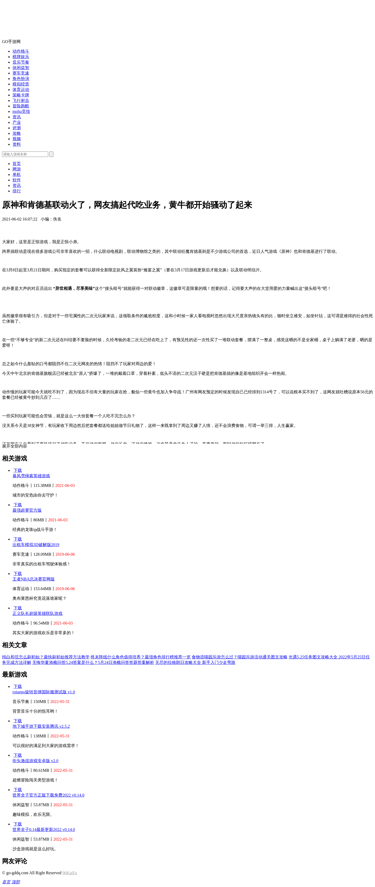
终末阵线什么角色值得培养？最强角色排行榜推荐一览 (141, 657)
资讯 (16, 117)
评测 (16, 128)
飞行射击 (20, 100)
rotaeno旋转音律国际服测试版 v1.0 (43, 692)
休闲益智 (20, 67)
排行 (16, 191)
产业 (16, 122)
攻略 (16, 133)
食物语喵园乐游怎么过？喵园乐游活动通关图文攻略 (240, 657)
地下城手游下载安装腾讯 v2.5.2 (41, 726)
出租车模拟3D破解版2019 (35, 544)
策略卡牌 (20, 95)
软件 (16, 180)
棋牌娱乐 (20, 56)
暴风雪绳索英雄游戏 (31, 476)
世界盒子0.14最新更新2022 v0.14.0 (43, 829)
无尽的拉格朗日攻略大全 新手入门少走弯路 (195, 662)
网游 (16, 169)
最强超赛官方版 (27, 510)
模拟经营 (20, 84)
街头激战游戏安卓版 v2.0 (35, 760)
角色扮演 (20, 78)
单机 (16, 174)
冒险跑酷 (20, 106)
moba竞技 (21, 111)
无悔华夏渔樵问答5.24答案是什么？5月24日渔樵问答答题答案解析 (93, 662)
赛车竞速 (20, 73)
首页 (16, 163)
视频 (16, 139)
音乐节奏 (20, 62)
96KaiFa (70, 873)
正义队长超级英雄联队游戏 (37, 613)
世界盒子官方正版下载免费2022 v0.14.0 (48, 795)
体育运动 (20, 89)
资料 (16, 144)
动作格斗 (20, 51)
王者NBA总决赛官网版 (33, 579)
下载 (18, 470)
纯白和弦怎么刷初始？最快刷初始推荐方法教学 (46, 657)
